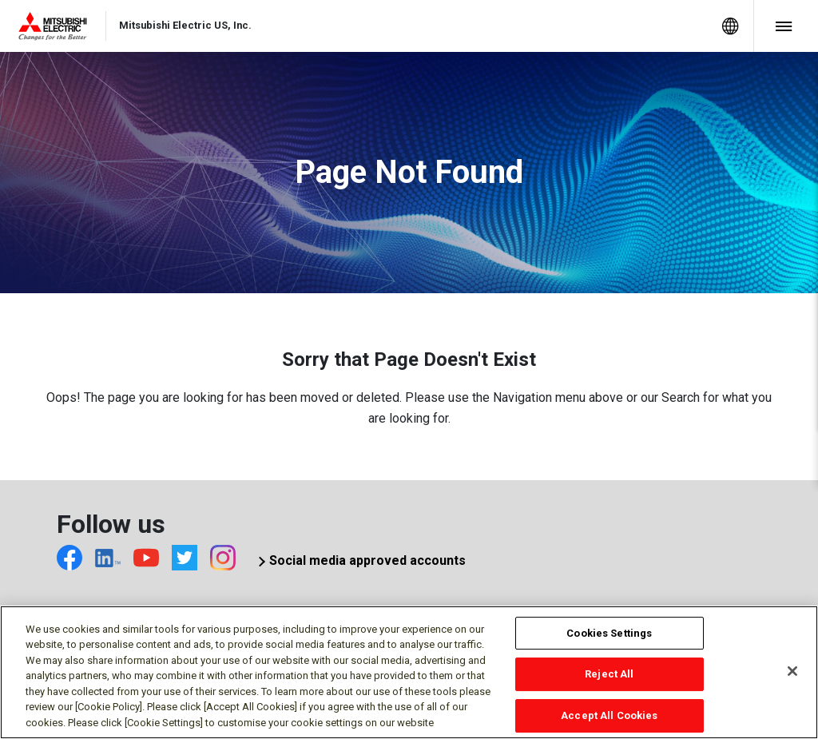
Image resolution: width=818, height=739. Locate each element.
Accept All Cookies (609, 720)
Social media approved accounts (367, 560)
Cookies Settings (609, 638)
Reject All (609, 679)
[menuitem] (730, 26)
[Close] (792, 675)
